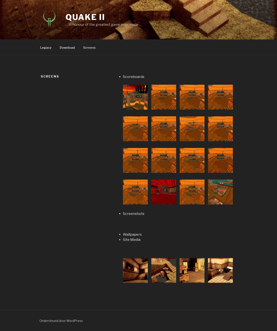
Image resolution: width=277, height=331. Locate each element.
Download (67, 47)
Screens (89, 47)
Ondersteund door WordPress (61, 321)
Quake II (85, 17)
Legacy (46, 47)
